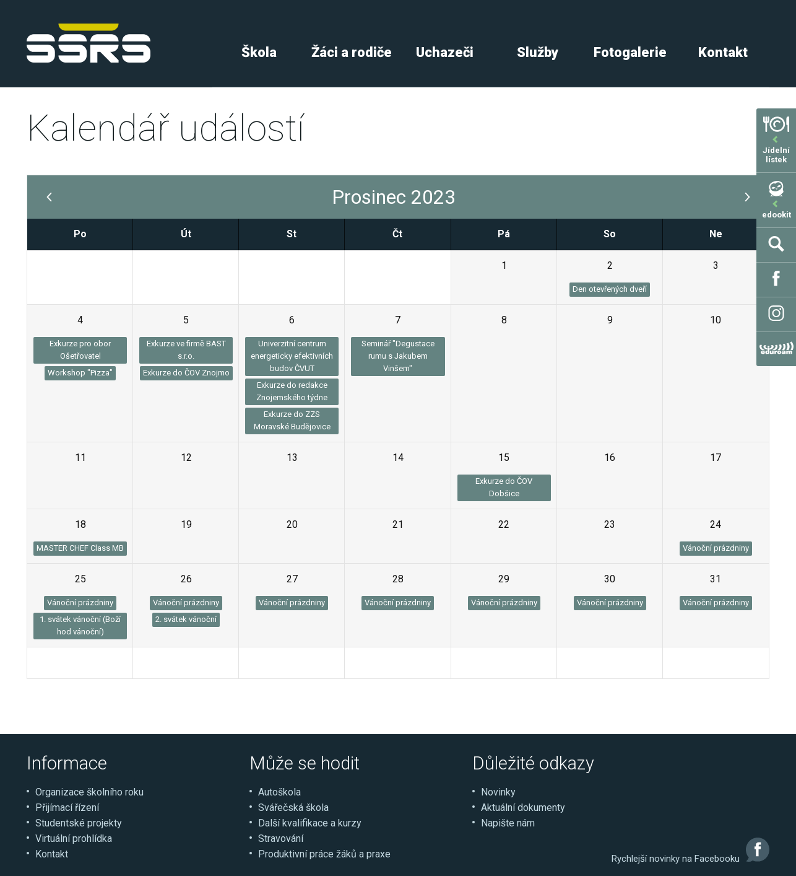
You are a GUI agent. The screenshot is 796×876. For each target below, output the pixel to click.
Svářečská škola (293, 807)
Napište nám (508, 823)
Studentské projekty (78, 823)
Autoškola (279, 792)
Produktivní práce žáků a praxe (324, 854)
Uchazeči (445, 52)
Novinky (498, 792)
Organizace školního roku (89, 792)
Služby (537, 52)
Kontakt (723, 52)
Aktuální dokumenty (523, 807)
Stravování (280, 838)
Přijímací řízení (67, 807)
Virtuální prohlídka (73, 838)
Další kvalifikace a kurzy (309, 823)
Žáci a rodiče (351, 52)
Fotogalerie (630, 52)
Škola (259, 52)
